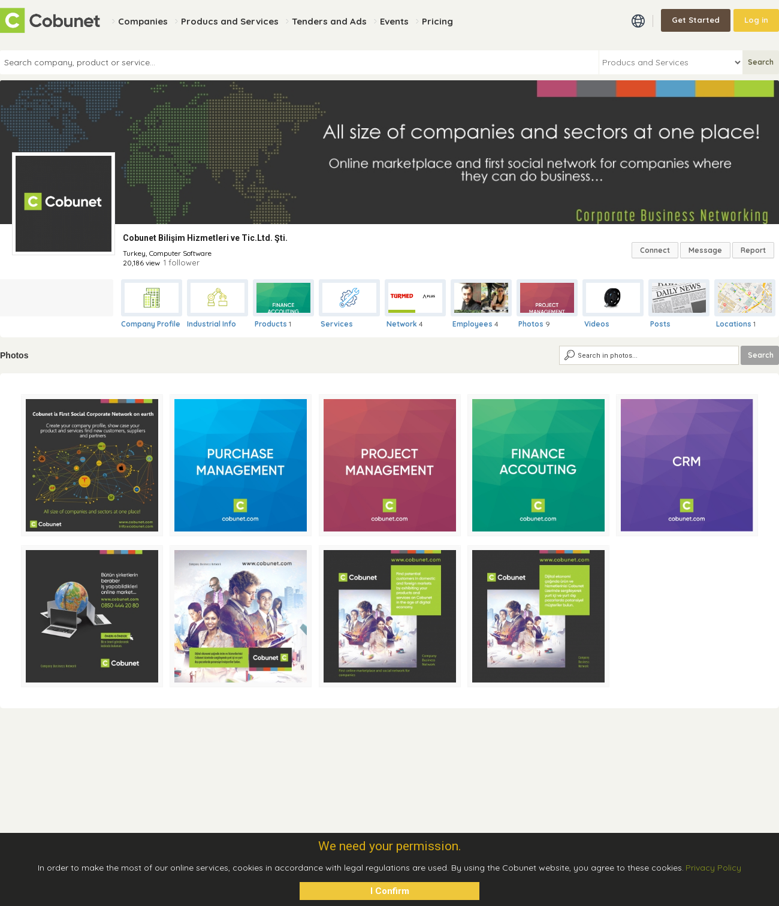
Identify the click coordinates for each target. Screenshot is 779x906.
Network (402, 323)
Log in (756, 20)
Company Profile (150, 323)
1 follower (182, 262)
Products (271, 323)
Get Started (696, 20)
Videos (596, 323)
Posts (660, 323)
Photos (531, 323)
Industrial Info (211, 323)
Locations (733, 323)
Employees (472, 323)
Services (337, 323)
